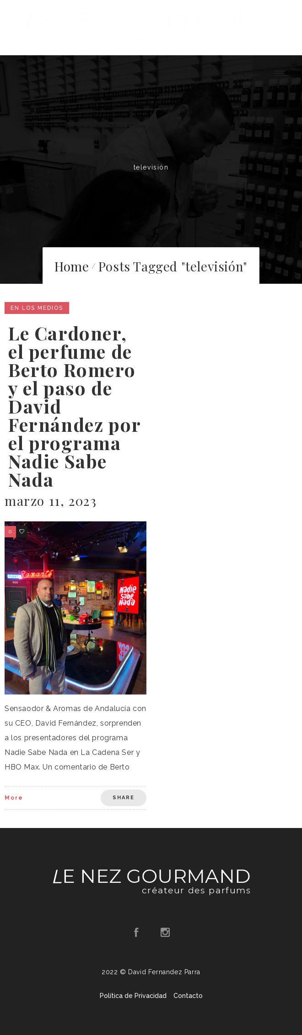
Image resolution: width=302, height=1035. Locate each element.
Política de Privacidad (133, 995)
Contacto (188, 995)
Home (71, 266)
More (14, 798)
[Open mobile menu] (284, 73)
